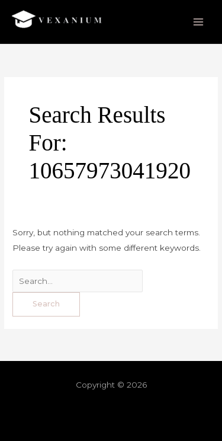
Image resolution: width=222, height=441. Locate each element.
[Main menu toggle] (198, 22)
